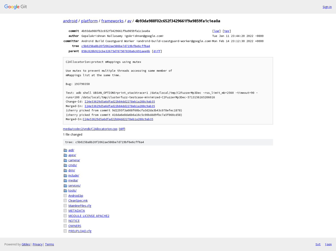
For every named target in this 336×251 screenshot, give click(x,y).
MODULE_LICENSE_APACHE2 (88, 216)
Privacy (37, 244)
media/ (73, 180)
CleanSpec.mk (78, 200)
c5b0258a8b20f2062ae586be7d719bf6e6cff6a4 (115, 46)
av (129, 20)
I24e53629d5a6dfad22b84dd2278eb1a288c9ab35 (120, 101)
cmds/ (72, 165)
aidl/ (71, 150)
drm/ (71, 170)
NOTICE (74, 221)
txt (318, 244)
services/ (74, 185)
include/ (73, 175)
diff (156, 51)
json (328, 244)
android (70, 20)
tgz (226, 31)
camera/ (74, 160)
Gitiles (26, 244)
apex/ (72, 155)
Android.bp (75, 196)
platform (89, 20)
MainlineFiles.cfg (79, 206)
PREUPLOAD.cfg (79, 231)
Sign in (327, 7)
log (216, 31)
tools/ (72, 190)
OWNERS (74, 226)
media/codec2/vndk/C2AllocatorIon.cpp (90, 129)
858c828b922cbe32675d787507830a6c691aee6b (115, 51)
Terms (49, 244)
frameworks (112, 20)
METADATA (76, 211)
